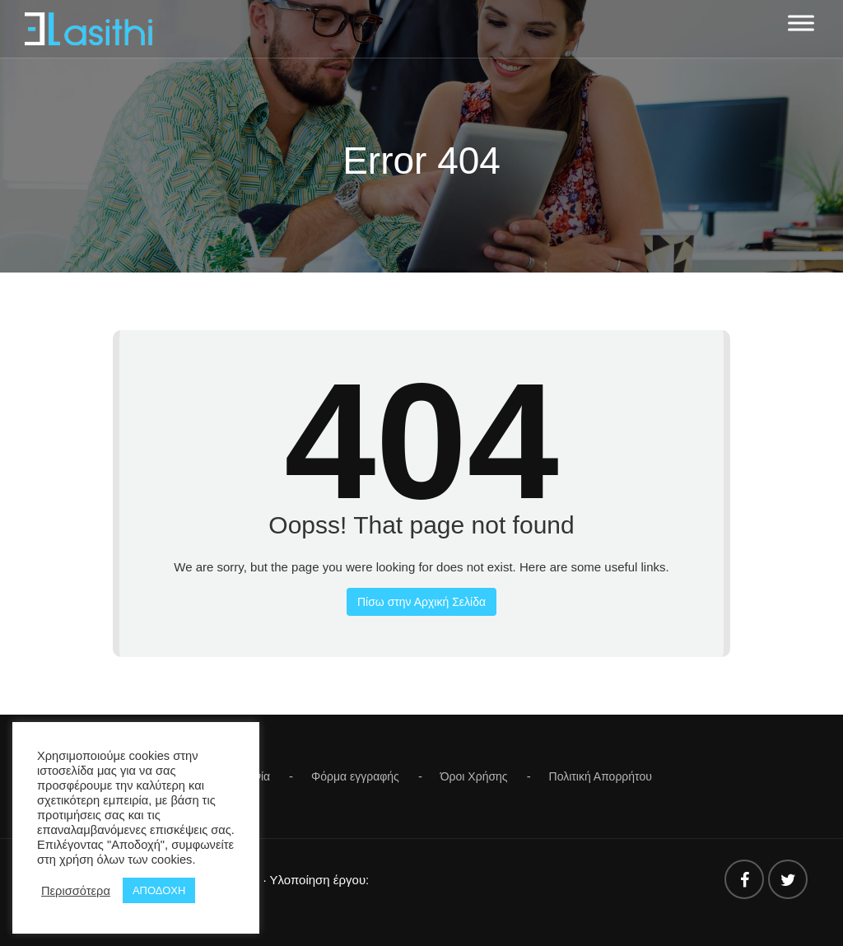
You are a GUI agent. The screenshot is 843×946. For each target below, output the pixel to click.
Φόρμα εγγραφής (355, 776)
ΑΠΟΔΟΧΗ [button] (159, 890)
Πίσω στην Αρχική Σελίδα (421, 601)
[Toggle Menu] (801, 22)
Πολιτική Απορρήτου (600, 776)
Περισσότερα (75, 890)
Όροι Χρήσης (474, 776)
